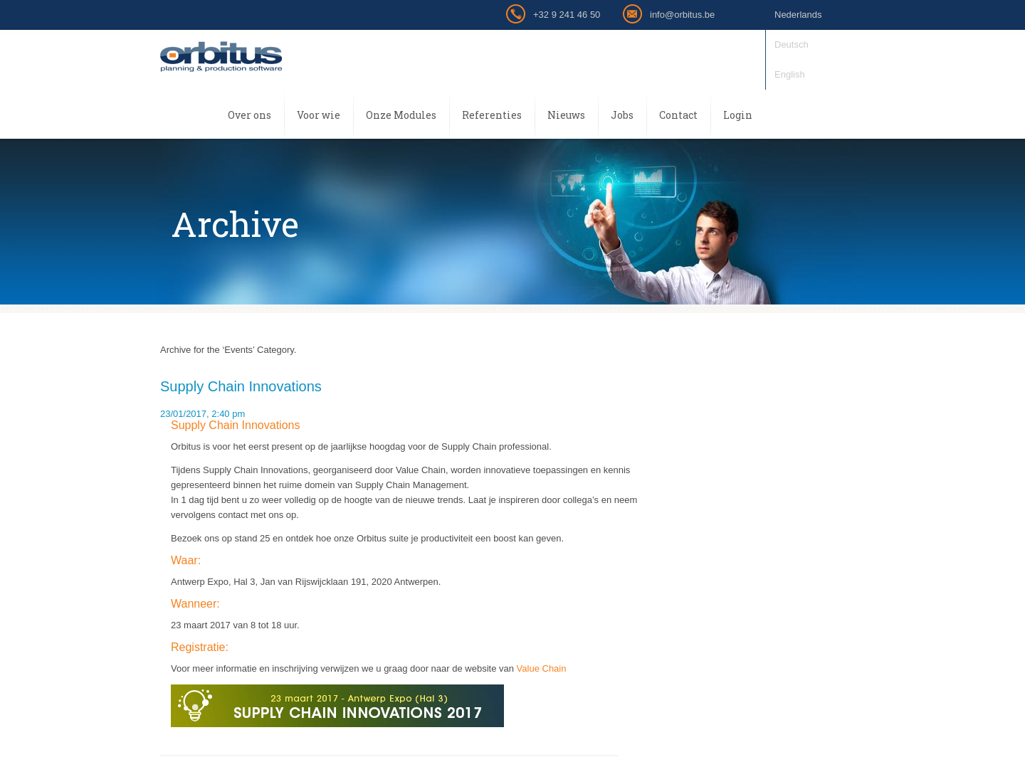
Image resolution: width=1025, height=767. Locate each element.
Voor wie (318, 115)
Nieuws (566, 115)
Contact (678, 115)
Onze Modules (401, 115)
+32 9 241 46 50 (566, 14)
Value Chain (542, 668)
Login (737, 115)
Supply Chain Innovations (241, 386)
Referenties (492, 115)
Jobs (622, 115)
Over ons (249, 115)
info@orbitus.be (682, 14)
